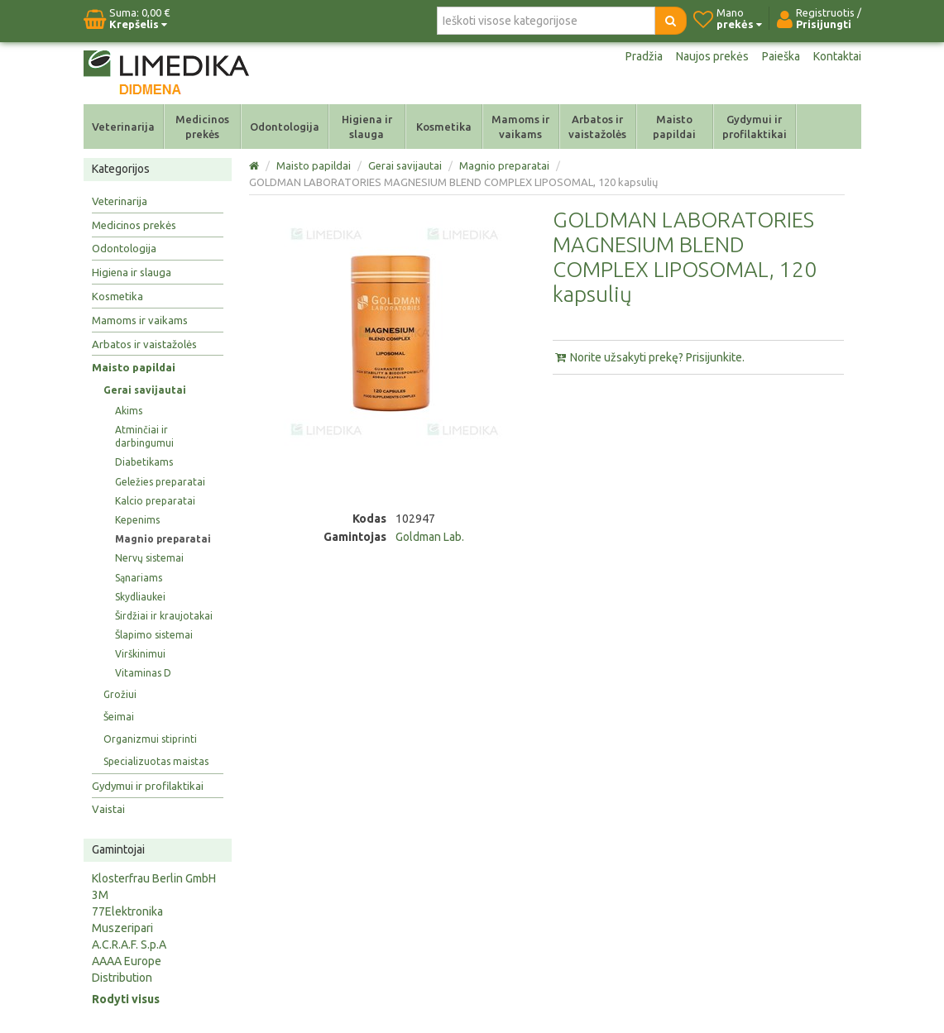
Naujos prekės (712, 56)
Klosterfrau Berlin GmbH (154, 878)
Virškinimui (140, 653)
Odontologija (284, 126)
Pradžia (644, 56)
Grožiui (120, 694)
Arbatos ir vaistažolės (597, 126)
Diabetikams (144, 462)
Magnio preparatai (163, 538)
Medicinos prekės (202, 126)
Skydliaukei (140, 596)
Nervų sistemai (149, 557)
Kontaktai (837, 56)
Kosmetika (444, 126)
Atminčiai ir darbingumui (144, 436)
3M (100, 894)
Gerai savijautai (144, 390)
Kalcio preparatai (155, 500)
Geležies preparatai (160, 481)
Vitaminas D (143, 672)
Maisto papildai (674, 126)
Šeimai (118, 716)
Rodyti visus (126, 999)
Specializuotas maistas (155, 761)
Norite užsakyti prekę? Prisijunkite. (649, 357)
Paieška (781, 56)
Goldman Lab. (429, 536)
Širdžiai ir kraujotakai (164, 615)
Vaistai (108, 809)
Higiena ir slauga (367, 126)
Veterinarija (123, 126)
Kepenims (137, 519)
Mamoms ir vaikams (520, 126)
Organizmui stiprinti (150, 739)
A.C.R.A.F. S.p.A (129, 944)
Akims (128, 410)
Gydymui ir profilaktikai (754, 126)
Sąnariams (138, 577)
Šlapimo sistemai (154, 634)
